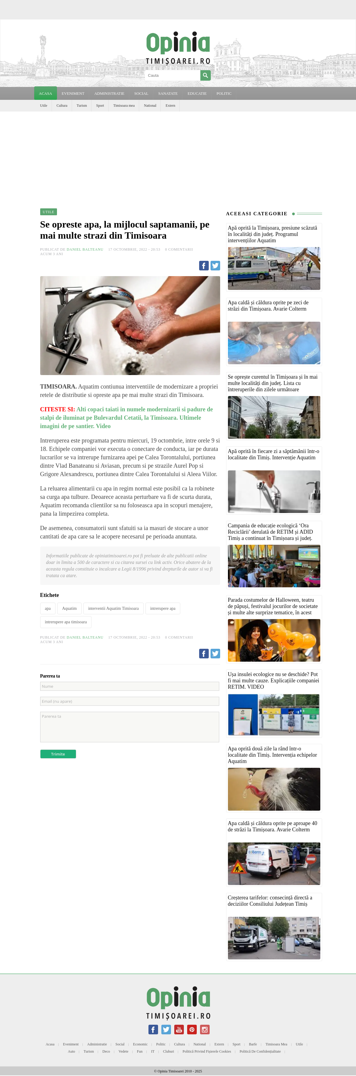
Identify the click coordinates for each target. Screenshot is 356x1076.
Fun (140, 1051)
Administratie (97, 1044)
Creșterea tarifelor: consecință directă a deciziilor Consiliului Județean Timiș (270, 901)
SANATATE (168, 93)
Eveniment (71, 1044)
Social (119, 1044)
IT (152, 1051)
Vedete (123, 1051)
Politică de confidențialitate (260, 1051)
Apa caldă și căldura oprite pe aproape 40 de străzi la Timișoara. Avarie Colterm (272, 826)
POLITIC (224, 93)
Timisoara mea (124, 105)
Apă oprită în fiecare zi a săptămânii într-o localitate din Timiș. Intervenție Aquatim (273, 454)
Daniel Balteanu (85, 249)
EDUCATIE (197, 93)
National (150, 105)
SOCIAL (141, 93)
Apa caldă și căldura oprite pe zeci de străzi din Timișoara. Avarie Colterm (268, 306)
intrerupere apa (162, 608)
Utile (43, 105)
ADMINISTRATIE (109, 93)
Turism (82, 105)
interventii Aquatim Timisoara (113, 608)
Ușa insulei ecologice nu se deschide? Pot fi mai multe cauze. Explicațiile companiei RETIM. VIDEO (273, 680)
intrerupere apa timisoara (66, 622)
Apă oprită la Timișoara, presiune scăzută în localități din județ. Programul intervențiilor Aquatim (272, 234)
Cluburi (168, 1051)
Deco (106, 1051)
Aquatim (69, 608)
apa (48, 608)
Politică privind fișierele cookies (207, 1051)
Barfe (253, 1044)
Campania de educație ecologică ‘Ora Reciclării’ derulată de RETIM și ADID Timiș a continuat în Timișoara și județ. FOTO (270, 535)
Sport (100, 105)
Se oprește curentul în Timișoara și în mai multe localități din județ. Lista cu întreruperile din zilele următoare (273, 383)
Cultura (62, 105)
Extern (170, 105)
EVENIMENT (73, 93)
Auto (71, 1051)
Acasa (45, 93)
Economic (140, 1044)
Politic (161, 1044)
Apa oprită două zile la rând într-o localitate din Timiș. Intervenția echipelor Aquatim (272, 755)
